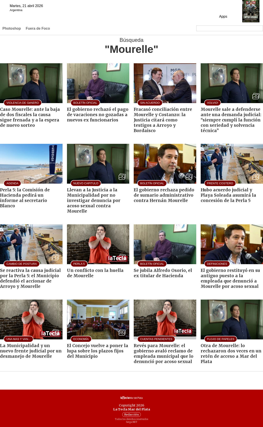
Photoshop (11, 28)
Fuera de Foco (38, 28)
